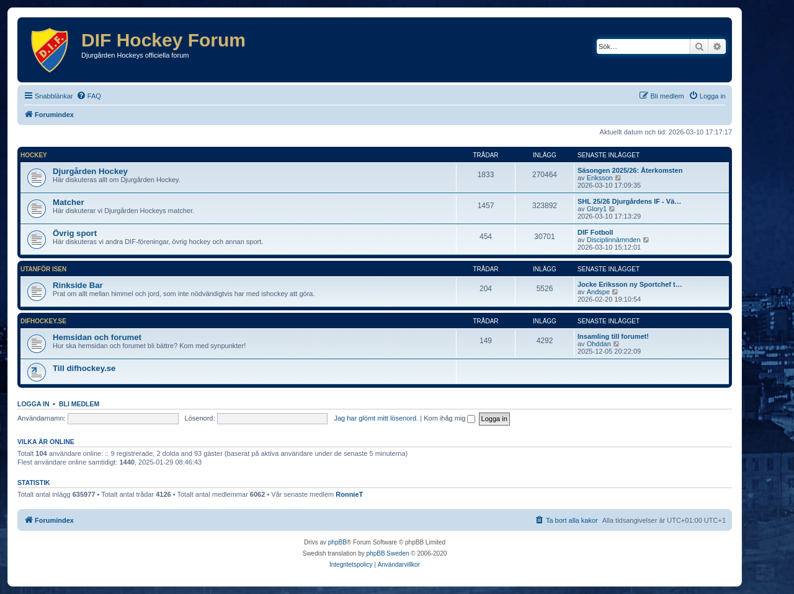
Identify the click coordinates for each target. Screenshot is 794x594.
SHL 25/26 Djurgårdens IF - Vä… (629, 201)
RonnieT (349, 494)
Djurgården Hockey (90, 171)
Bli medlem (79, 404)
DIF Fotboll (595, 232)
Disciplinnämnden (614, 239)
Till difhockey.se (84, 368)
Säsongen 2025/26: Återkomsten (630, 170)
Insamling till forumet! (613, 336)
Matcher (68, 202)
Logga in (33, 404)
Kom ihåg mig (449, 418)
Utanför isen (43, 269)
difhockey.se (43, 321)
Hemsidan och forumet (97, 337)
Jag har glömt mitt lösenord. (376, 418)
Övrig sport (75, 233)
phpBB (337, 542)
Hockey (33, 155)
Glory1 (597, 208)
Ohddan (599, 343)
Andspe (598, 291)
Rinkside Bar (78, 285)
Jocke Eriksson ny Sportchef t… (630, 284)
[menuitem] (88, 96)
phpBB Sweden (388, 553)
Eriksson (600, 177)
